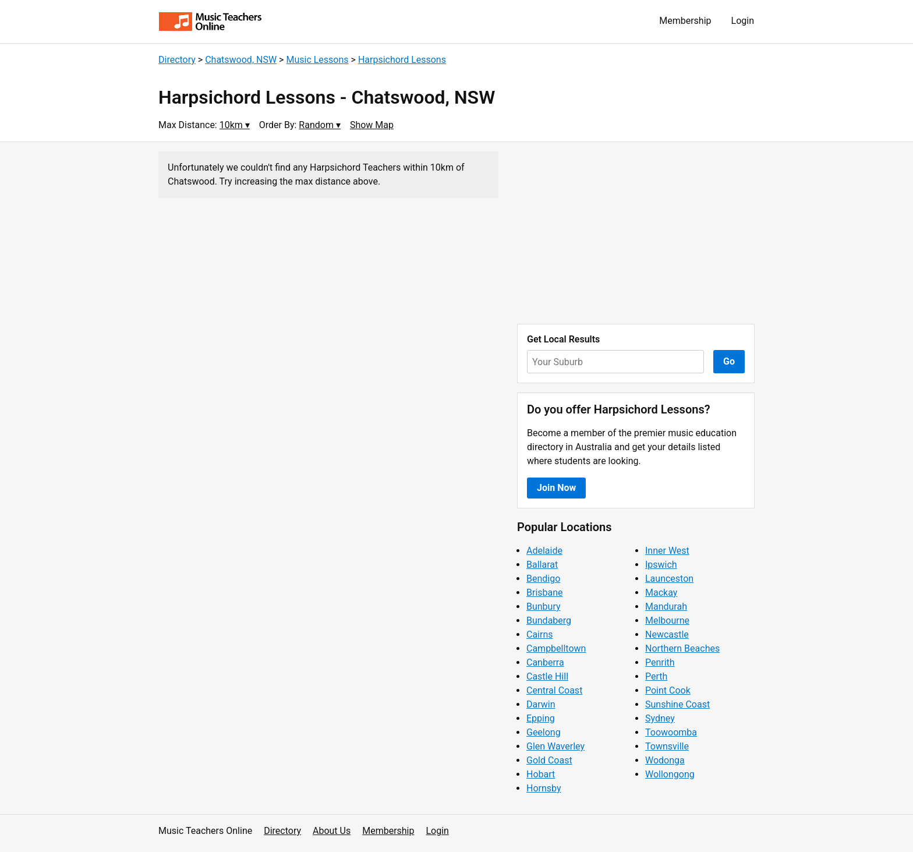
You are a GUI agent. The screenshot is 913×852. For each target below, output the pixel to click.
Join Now (556, 487)
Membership (685, 20)
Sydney (660, 718)
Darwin (540, 704)
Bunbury (543, 606)
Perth (656, 676)
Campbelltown (556, 648)
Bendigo (543, 578)
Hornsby (543, 788)
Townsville (667, 746)
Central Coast (554, 690)
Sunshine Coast (677, 704)
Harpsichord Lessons (402, 59)
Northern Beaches (682, 648)
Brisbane (544, 592)
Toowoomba (671, 732)
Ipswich (661, 564)
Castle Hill (547, 676)
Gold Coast (549, 760)
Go (729, 361)
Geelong (543, 732)
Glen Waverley (555, 746)
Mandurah (666, 606)
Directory (177, 59)
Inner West (667, 550)
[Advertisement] (636, 232)
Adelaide (544, 550)
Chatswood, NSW (241, 59)
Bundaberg (548, 620)
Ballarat (542, 564)
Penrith (660, 662)
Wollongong (670, 774)
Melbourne (667, 620)
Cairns (539, 634)
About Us (332, 830)
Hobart (540, 774)
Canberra (545, 662)
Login (742, 20)
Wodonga (665, 760)
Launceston (669, 578)
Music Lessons (317, 59)
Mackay (661, 592)
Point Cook (668, 690)
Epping (540, 718)
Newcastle (667, 634)
